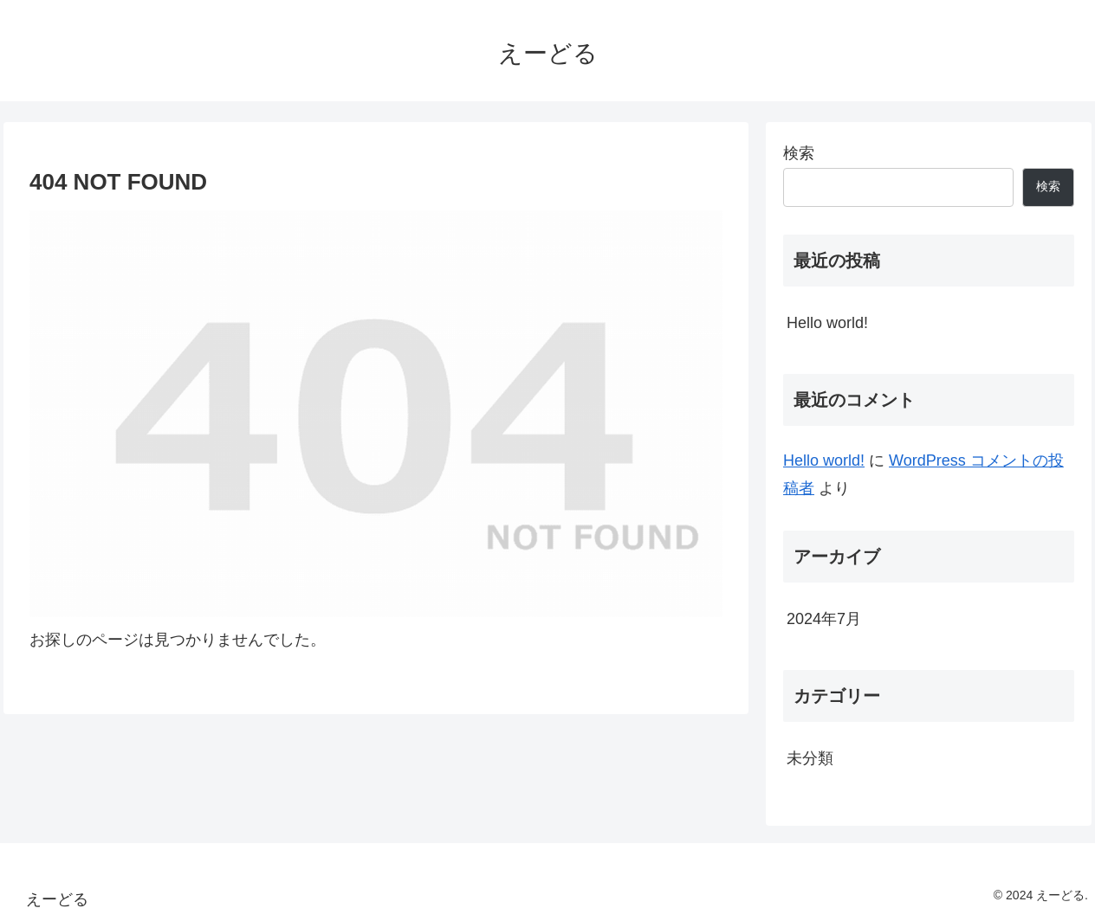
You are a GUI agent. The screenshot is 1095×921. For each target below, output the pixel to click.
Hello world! (827, 323)
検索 (798, 153)
